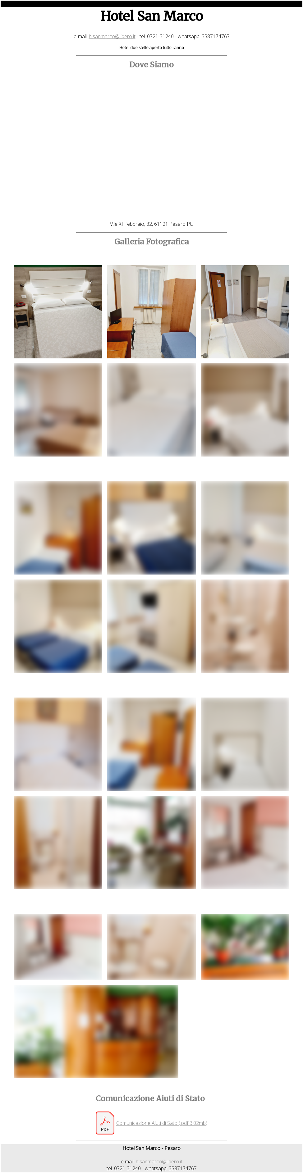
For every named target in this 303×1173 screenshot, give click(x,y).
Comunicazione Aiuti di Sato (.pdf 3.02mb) (161, 1123)
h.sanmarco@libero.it (112, 36)
